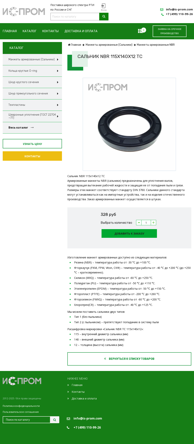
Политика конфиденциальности (21, 406)
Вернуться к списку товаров (129, 359)
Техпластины (16, 105)
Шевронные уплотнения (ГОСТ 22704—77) (32, 116)
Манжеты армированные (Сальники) (31, 59)
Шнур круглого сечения (23, 82)
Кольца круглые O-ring (22, 70)
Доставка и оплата (80, 31)
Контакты (50, 31)
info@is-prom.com (179, 9)
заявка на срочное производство (169, 31)
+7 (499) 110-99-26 (179, 14)
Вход (104, 10)
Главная (10, 31)
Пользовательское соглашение (21, 412)
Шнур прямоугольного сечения (28, 93)
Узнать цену (32, 144)
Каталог (29, 31)
